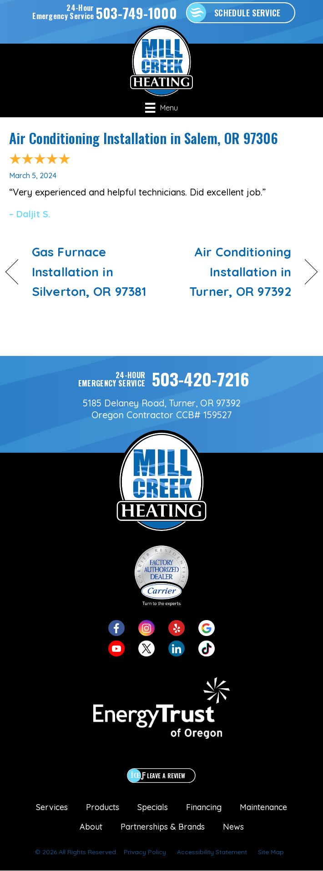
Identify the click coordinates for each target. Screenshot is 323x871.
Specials (152, 807)
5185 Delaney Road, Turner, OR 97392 (162, 403)
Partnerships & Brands (163, 826)
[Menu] (161, 107)
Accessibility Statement (212, 852)
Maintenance (263, 807)
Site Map (271, 852)
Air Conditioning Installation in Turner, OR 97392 (231, 271)
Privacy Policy (145, 852)
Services (52, 807)
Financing (204, 807)
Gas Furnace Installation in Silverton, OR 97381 (89, 271)
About (91, 826)
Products (102, 807)
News (233, 826)
